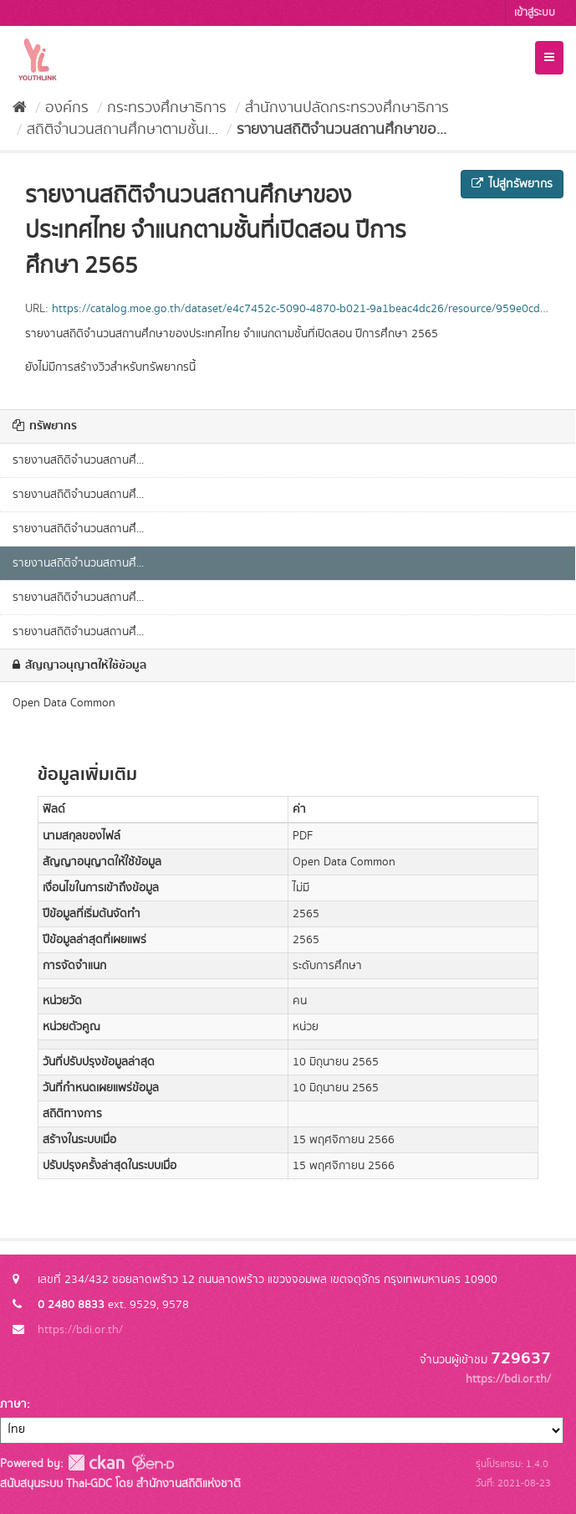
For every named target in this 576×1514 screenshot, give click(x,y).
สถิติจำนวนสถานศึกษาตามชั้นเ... (122, 130)
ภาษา (13, 1404)
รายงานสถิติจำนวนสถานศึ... (78, 460)
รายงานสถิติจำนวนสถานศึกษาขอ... (341, 130)
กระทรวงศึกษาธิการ (167, 108)
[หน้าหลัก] (20, 108)
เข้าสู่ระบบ (534, 13)
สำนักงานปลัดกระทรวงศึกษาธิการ (347, 108)
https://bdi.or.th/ (80, 1330)
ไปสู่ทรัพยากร (512, 184)
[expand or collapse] (549, 57)
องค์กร (67, 108)
